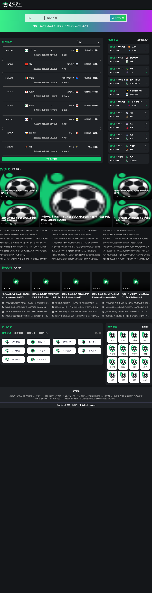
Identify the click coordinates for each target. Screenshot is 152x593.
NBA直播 (42, 26)
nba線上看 (51, 26)
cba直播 (78, 26)
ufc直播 (85, 26)
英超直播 (60, 26)
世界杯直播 (69, 26)
